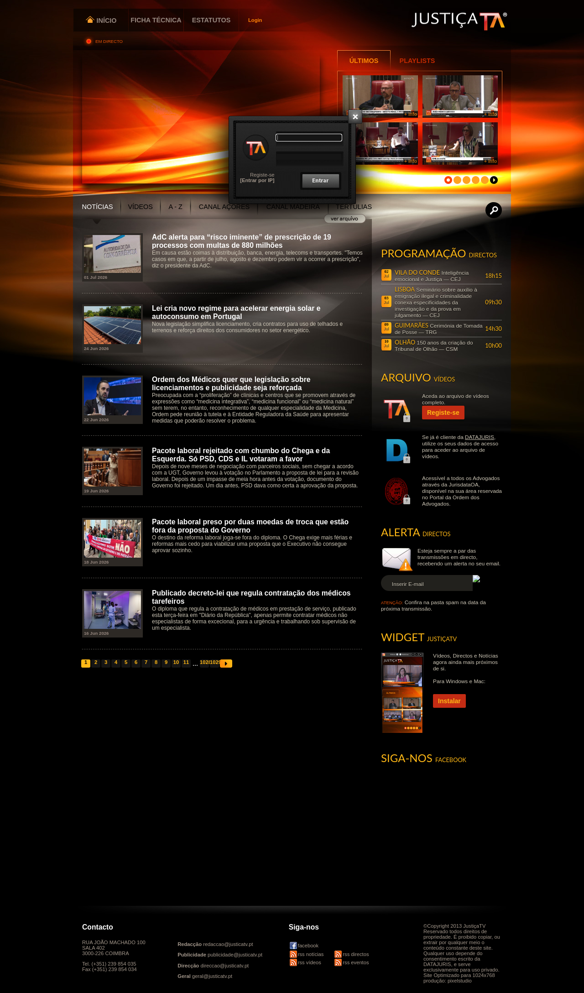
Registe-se (262, 175)
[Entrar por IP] (257, 180)
